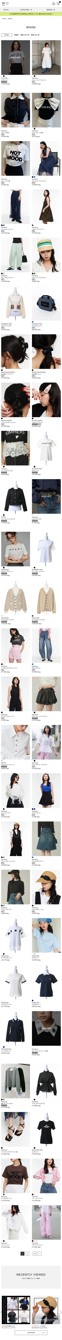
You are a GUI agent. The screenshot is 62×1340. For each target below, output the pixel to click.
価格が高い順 (35, 35)
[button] (39, 1254)
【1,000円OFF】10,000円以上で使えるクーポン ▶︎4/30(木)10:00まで (31, 14)
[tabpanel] (16, 1312)
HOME (4, 18)
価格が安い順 (24, 35)
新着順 (16, 35)
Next (60, 1312)
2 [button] (27, 1254)
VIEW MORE (31, 1333)
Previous (2, 1312)
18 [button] (35, 1254)
